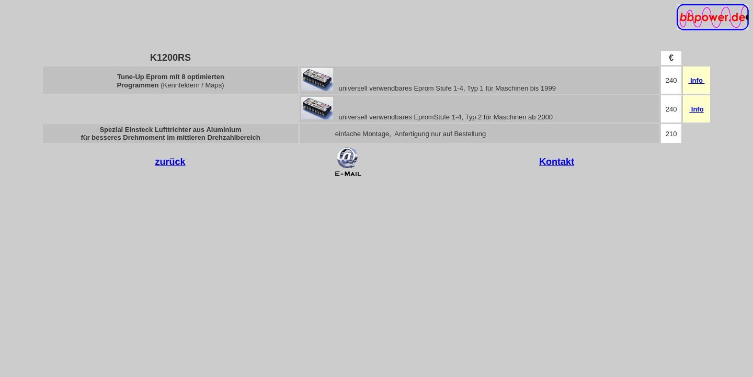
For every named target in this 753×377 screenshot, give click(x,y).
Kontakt (556, 162)
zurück (170, 162)
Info (697, 80)
